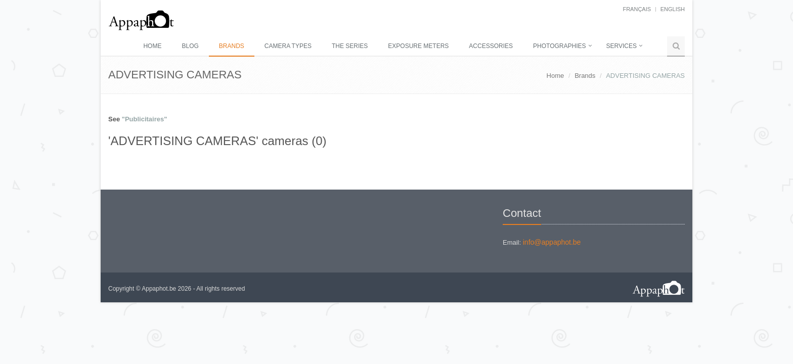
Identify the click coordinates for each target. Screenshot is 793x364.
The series (350, 46)
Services (621, 46)
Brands (231, 46)
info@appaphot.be (552, 242)
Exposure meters (418, 46)
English (672, 9)
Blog (190, 46)
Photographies (559, 46)
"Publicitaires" (144, 119)
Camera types (288, 46)
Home (152, 46)
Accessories (491, 46)
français (637, 9)
